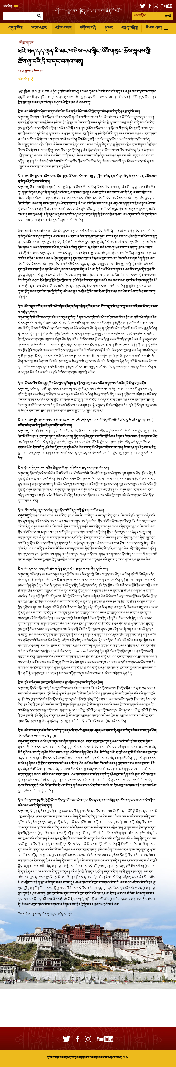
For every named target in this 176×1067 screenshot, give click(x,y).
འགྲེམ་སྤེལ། (23, 79)
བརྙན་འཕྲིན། (129, 28)
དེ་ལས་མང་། (157, 28)
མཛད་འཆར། (39, 28)
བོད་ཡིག (10, 6)
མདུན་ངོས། (15, 28)
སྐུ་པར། (108, 28)
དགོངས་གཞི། (88, 28)
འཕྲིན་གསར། (63, 28)
